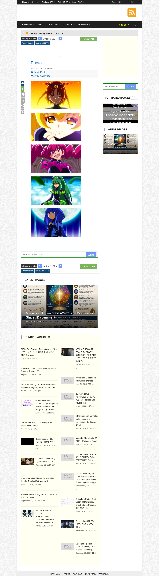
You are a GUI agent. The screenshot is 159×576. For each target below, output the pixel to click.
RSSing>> (55, 568)
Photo (37, 62)
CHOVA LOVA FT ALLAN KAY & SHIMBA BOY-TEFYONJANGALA (86, 456)
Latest (66, 568)
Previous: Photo (40, 75)
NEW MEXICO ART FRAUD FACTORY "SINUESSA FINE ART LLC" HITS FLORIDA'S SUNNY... (85, 355)
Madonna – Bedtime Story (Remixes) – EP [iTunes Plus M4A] (87, 541)
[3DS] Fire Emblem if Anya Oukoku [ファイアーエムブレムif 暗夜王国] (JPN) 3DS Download (39, 352)
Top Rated (90, 568)
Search (91, 254)
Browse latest (27, 43)
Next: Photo (38, 72)
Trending (104, 568)
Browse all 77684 (42, 43)
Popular (77, 568)
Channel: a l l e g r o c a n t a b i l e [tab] (44, 33)
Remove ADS (88, 39)
